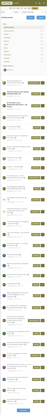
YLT (22, 8)
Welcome (23, 62)
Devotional (23, 38)
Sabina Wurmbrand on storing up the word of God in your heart (17, 210)
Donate (35, 8)
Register (41, 17)
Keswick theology (13, 254)
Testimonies (23, 55)
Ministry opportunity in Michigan (18, 263)
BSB (10, 8)
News (23, 48)
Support (23, 51)
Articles (23, 34)
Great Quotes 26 (12, 126)
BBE (29, 8)
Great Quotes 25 (12, 283)
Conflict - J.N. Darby (13, 167)
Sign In (30, 17)
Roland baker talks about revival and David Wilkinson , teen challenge (17, 294)
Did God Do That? (13, 157)
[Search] (36, 3)
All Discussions (9, 27)
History (23, 44)
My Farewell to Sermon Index (17, 274)
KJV (14, 8)
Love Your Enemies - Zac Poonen (18, 232)
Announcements (23, 31)
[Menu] (44, 3)
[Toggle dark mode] (39, 3)
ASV (25, 8)
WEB (18, 8)
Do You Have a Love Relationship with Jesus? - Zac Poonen (17, 104)
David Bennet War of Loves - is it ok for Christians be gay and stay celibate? (19, 366)
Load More (23, 410)
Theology (23, 58)
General (23, 41)
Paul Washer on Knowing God (17, 197)
